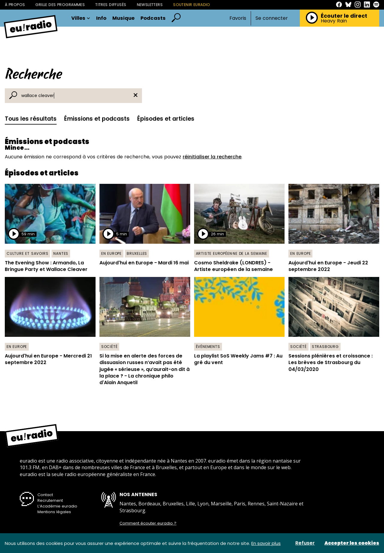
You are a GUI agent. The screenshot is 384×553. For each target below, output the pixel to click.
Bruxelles (137, 253)
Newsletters (150, 4)
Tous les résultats (31, 119)
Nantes (60, 253)
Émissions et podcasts (97, 119)
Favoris (237, 18)
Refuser (305, 543)
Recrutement (50, 500)
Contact (45, 495)
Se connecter (272, 18)
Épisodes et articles (165, 119)
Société (109, 346)
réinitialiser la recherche (212, 156)
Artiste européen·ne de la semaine (231, 253)
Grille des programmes (60, 4)
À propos (15, 4)
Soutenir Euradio (191, 4)
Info (101, 18)
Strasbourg (325, 346)
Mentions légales (54, 512)
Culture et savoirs (27, 253)
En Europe (111, 253)
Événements (208, 346)
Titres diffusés (110, 4)
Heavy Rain (334, 21)
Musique (123, 18)
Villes (80, 18)
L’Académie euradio (57, 506)
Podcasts (153, 18)
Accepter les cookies (351, 543)
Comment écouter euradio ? (148, 523)
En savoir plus (266, 543)
